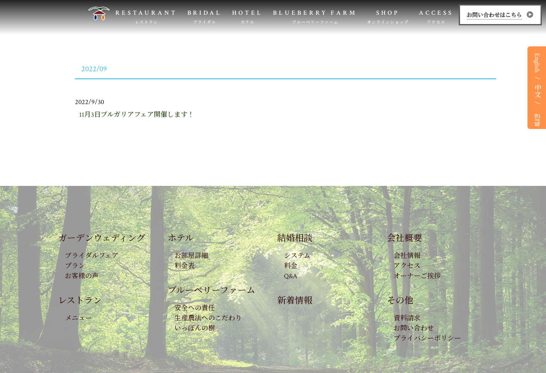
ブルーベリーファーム (211, 290)
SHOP (388, 17)
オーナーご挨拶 (417, 276)
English (537, 62)
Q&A (290, 276)
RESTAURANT (146, 17)
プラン (75, 266)
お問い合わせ (413, 328)
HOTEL (247, 17)
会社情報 (406, 256)
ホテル (181, 238)
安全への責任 (194, 308)
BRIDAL (204, 17)
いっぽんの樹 (194, 328)
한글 (537, 115)
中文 (537, 90)
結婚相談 (295, 238)
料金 (290, 266)
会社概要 (404, 238)
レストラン (80, 300)
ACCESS (436, 17)
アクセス (406, 266)
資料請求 (406, 318)
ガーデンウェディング (101, 238)
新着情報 (295, 300)
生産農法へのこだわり (208, 318)
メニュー (78, 318)
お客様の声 (82, 276)
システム (297, 256)
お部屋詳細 (191, 256)
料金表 (184, 266)
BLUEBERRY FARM (315, 17)
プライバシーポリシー (427, 338)
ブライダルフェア (91, 256)
